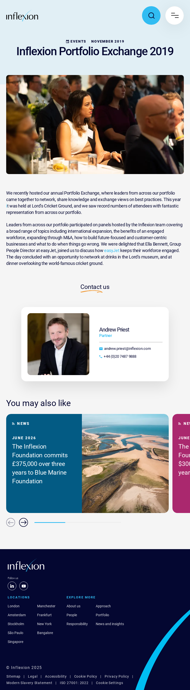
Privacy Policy (117, 676)
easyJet (111, 250)
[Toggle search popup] (151, 15)
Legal (33, 676)
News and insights (110, 624)
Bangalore (45, 633)
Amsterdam (17, 615)
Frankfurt (44, 615)
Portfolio (102, 615)
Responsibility (77, 624)
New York (44, 624)
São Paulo (15, 633)
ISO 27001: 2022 (74, 683)
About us (73, 606)
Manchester (46, 606)
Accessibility (56, 676)
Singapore (15, 642)
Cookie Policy (85, 676)
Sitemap (13, 676)
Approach (103, 606)
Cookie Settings (109, 683)
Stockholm (16, 624)
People (72, 615)
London (14, 606)
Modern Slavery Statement (29, 683)
